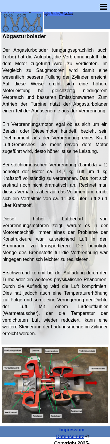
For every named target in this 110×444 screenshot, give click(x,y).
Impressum (71, 429)
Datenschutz (70, 436)
